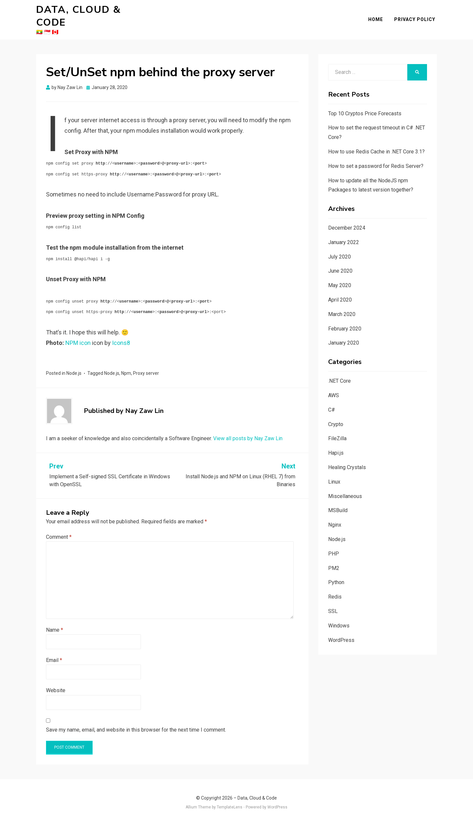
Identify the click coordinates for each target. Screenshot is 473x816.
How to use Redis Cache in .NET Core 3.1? (376, 142)
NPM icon (78, 332)
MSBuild (338, 501)
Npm (126, 363)
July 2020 (339, 247)
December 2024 (346, 218)
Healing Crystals (347, 457)
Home (377, 14)
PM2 (333, 558)
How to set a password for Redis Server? (375, 156)
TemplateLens (229, 797)
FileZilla (337, 429)
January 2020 (343, 333)
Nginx (334, 515)
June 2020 (340, 261)
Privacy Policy (416, 14)
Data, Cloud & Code (95, 11)
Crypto (335, 414)
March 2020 (341, 304)
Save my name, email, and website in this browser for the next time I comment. (136, 720)
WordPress (341, 630)
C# (331, 400)
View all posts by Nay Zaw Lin (247, 428)
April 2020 (340, 290)
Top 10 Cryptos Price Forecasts (364, 104)
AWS (333, 385)
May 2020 (339, 276)
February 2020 (344, 319)
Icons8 (121, 332)
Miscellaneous (345, 486)
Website (55, 681)
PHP (333, 544)
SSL (333, 601)
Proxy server (146, 363)
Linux (334, 472)
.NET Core (339, 371)
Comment (59, 527)
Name (54, 620)
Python (336, 573)
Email (54, 650)
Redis (335, 587)
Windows (338, 616)
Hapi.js (336, 443)
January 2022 (343, 232)
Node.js (73, 363)
